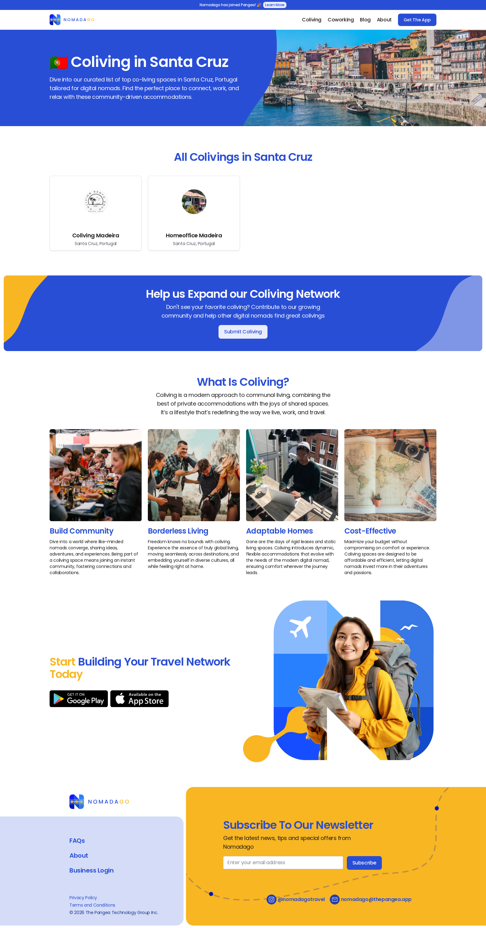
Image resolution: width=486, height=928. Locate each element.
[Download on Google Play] (79, 698)
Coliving (311, 19)
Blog (365, 19)
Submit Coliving (243, 331)
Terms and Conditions (92, 905)
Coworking (341, 19)
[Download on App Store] (139, 698)
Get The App (417, 20)
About (384, 19)
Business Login (91, 870)
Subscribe (364, 862)
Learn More (275, 4)
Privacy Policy (83, 898)
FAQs (77, 840)
